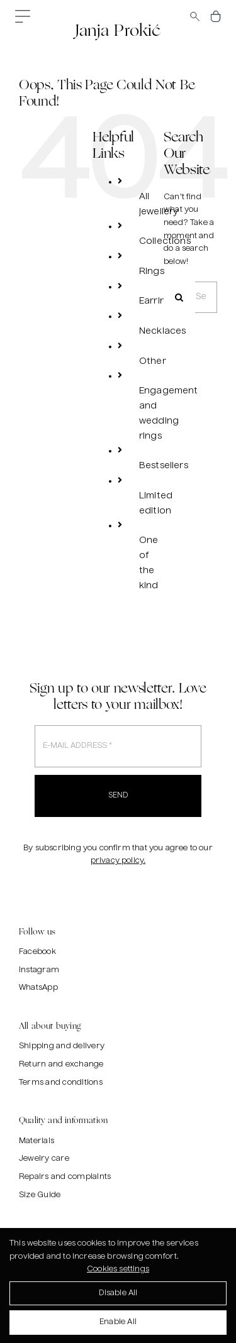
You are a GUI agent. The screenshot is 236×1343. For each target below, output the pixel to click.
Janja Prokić (117, 30)
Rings (151, 271)
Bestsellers (163, 465)
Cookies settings (118, 1272)
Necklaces (162, 331)
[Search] (179, 297)
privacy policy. (118, 861)
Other (152, 361)
